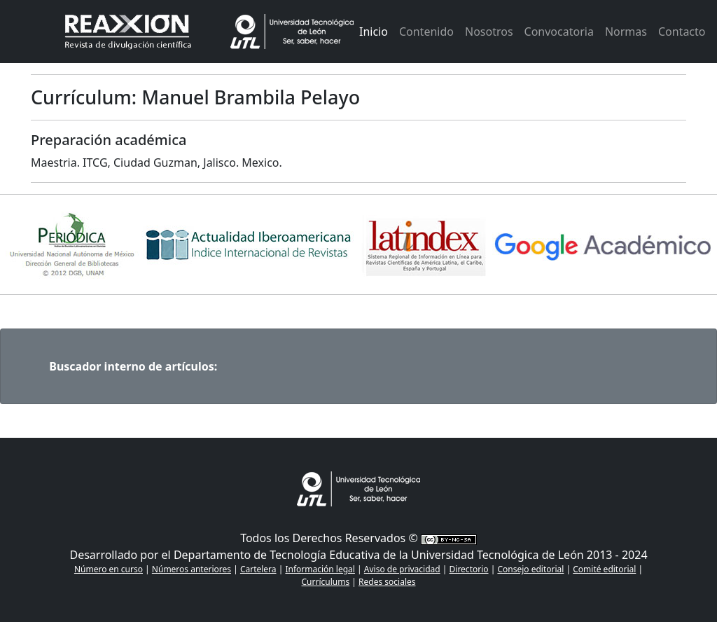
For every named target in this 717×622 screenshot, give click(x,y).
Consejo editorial (530, 569)
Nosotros (489, 31)
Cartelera (258, 569)
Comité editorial (604, 569)
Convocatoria (559, 31)
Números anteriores (191, 569)
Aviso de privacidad (402, 569)
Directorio (469, 569)
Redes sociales (386, 582)
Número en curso (108, 569)
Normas (626, 31)
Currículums (326, 582)
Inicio (373, 31)
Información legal (320, 569)
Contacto (682, 31)
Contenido (426, 31)
